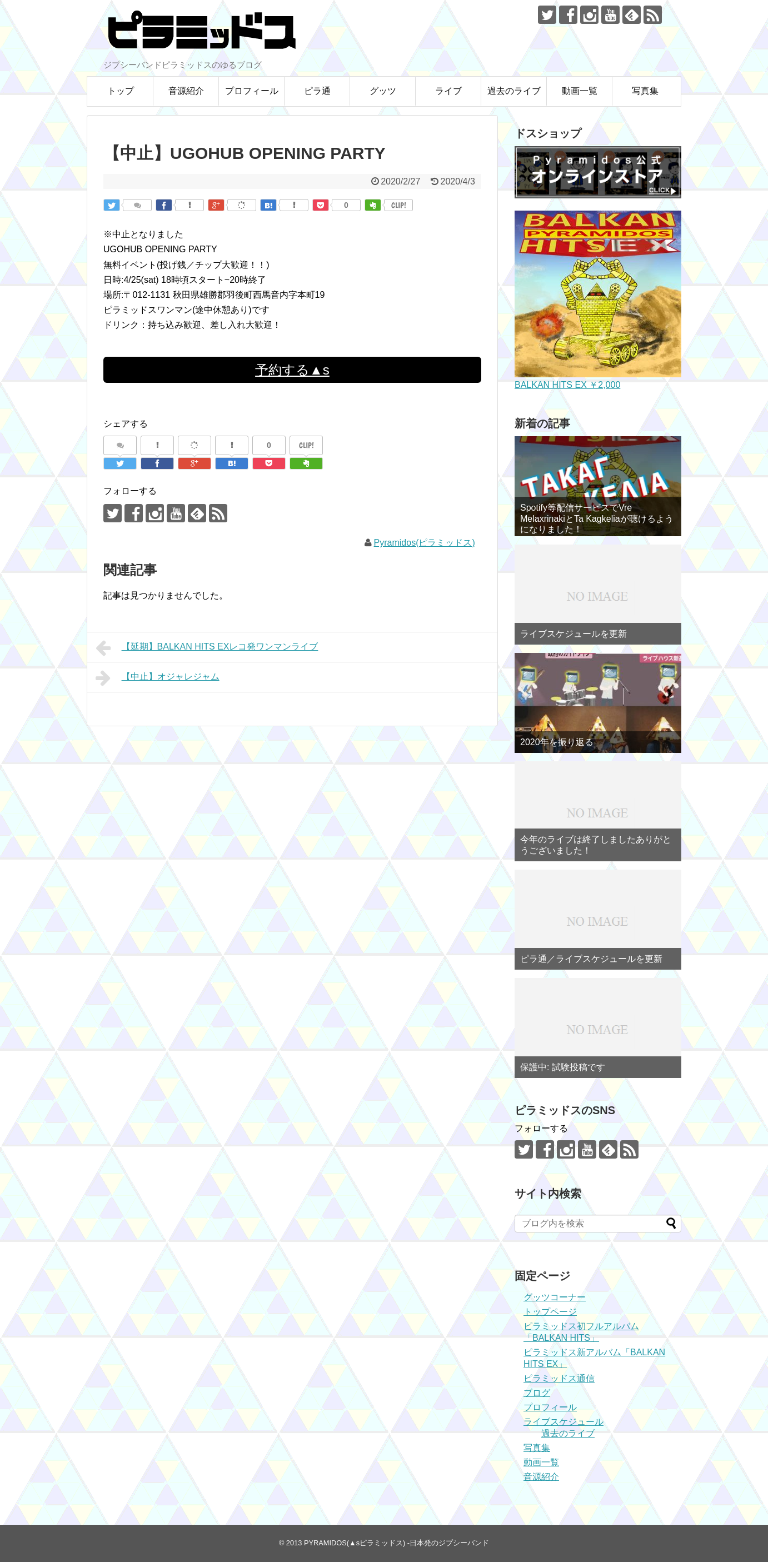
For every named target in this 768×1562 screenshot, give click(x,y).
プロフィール (251, 91)
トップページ (550, 1311)
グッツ (383, 91)
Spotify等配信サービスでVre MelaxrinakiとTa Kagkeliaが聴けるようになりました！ (597, 518)
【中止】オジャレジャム (158, 678)
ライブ (448, 91)
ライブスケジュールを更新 (573, 633)
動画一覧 (579, 91)
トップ (120, 91)
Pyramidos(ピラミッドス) (424, 542)
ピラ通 (317, 91)
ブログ (536, 1393)
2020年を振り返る (557, 742)
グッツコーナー (554, 1297)
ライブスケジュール (563, 1421)
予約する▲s (292, 369)
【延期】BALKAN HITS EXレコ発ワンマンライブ (207, 648)
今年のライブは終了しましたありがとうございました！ (595, 845)
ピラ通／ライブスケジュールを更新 (591, 959)
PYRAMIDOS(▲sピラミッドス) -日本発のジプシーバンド (396, 1543)
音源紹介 (186, 91)
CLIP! (398, 205)
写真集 (645, 91)
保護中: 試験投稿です (562, 1067)
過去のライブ (514, 91)
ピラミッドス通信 (559, 1378)
